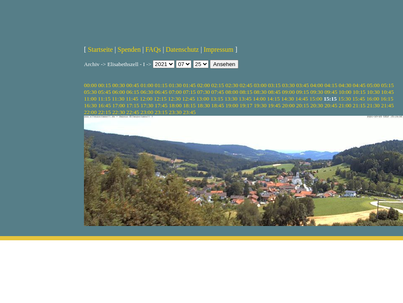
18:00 (175, 105)
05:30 (90, 92)
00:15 (104, 85)
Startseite (100, 49)
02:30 (231, 85)
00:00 (90, 85)
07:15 (189, 92)
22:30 (118, 112)
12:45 (188, 99)
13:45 (245, 99)
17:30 (147, 105)
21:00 (345, 105)
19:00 (231, 105)
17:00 (118, 105)
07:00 (175, 92)
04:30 (345, 85)
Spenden (129, 49)
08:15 (246, 92)
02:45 (246, 85)
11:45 (132, 99)
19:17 (246, 105)
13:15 (216, 99)
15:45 (358, 99)
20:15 (302, 105)
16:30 (90, 105)
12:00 (146, 99)
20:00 (288, 105)
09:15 (302, 92)
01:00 (147, 85)
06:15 (132, 92)
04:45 (359, 85)
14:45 (302, 99)
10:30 (373, 92)
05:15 (387, 85)
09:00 (288, 92)
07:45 (217, 92)
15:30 (344, 99)
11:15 (104, 99)
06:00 (118, 92)
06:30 (147, 92)
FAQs (153, 49)
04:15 (330, 85)
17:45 (161, 105)
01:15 (161, 85)
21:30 (373, 105)
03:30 (288, 85)
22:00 (90, 112)
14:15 (273, 99)
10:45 (387, 92)
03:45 (302, 85)
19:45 (274, 105)
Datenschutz (182, 49)
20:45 (330, 105)
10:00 (345, 92)
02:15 (217, 85)
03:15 (274, 85)
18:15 (189, 105)
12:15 (160, 99)
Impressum (218, 49)
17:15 (132, 105)
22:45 (132, 112)
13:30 (231, 99)
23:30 (175, 112)
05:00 (373, 85)
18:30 (203, 105)
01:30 (175, 85)
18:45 (217, 105)
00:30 (118, 85)
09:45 (330, 92)
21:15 (359, 105)
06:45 (161, 92)
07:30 (203, 92)
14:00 (259, 99)
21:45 (387, 105)
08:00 (231, 92)
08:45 (274, 92)
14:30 (287, 99)
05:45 (104, 92)
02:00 (203, 85)
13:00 (202, 99)
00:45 (132, 85)
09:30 (316, 92)
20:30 (316, 105)
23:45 (189, 112)
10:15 (359, 92)
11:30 (118, 99)
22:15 (104, 112)
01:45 (189, 85)
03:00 (260, 85)
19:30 (260, 105)
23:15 (161, 112)
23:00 (147, 112)
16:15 (387, 99)
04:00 (316, 85)
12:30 (174, 99)
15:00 (315, 99)
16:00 (372, 99)
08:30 (260, 92)
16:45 (104, 105)
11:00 (90, 99)
